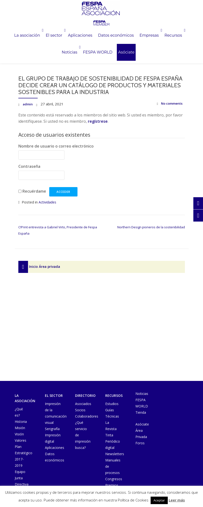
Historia (21, 421)
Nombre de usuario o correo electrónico (56, 146)
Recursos (66, 56)
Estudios (112, 403)
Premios (111, 485)
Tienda (140, 412)
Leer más (177, 500)
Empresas (35, 56)
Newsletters (114, 454)
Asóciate (162, 56)
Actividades (48, 202)
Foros (140, 443)
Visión (19, 434)
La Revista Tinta (111, 428)
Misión (20, 428)
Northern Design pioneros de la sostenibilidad (151, 227)
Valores (20, 440)
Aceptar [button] (159, 500)
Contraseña (29, 166)
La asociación (43, 36)
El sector (76, 36)
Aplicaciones (108, 36)
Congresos (113, 479)
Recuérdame (34, 191)
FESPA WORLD (129, 56)
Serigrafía (52, 428)
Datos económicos (148, 36)
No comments (167, 104)
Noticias (95, 56)
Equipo (20, 471)
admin (28, 103)
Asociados (83, 403)
